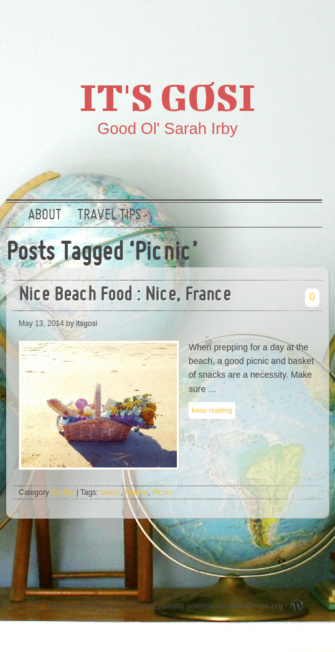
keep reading (212, 410)
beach (110, 492)
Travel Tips (109, 216)
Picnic (162, 492)
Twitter (232, 28)
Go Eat (62, 492)
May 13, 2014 (41, 323)
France (136, 492)
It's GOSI (167, 96)
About (45, 216)
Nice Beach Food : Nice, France (125, 296)
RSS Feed (312, 28)
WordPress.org (256, 605)
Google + (272, 28)
